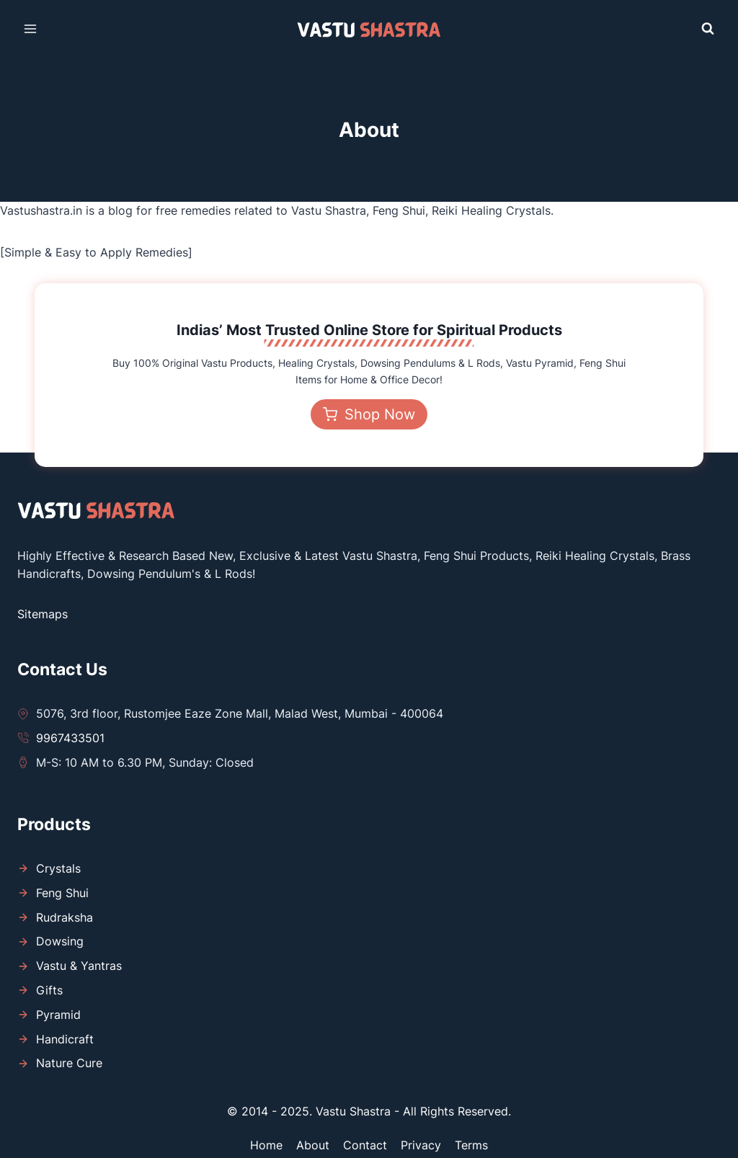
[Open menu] (30, 28)
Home (266, 1145)
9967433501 (70, 738)
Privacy (421, 1145)
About (312, 1145)
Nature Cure (69, 1063)
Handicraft (65, 1039)
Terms (471, 1145)
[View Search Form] (708, 29)
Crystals (58, 868)
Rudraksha (64, 917)
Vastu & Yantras (79, 965)
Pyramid (58, 1014)
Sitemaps (42, 614)
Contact (365, 1145)
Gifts (49, 990)
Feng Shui (62, 893)
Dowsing (60, 941)
